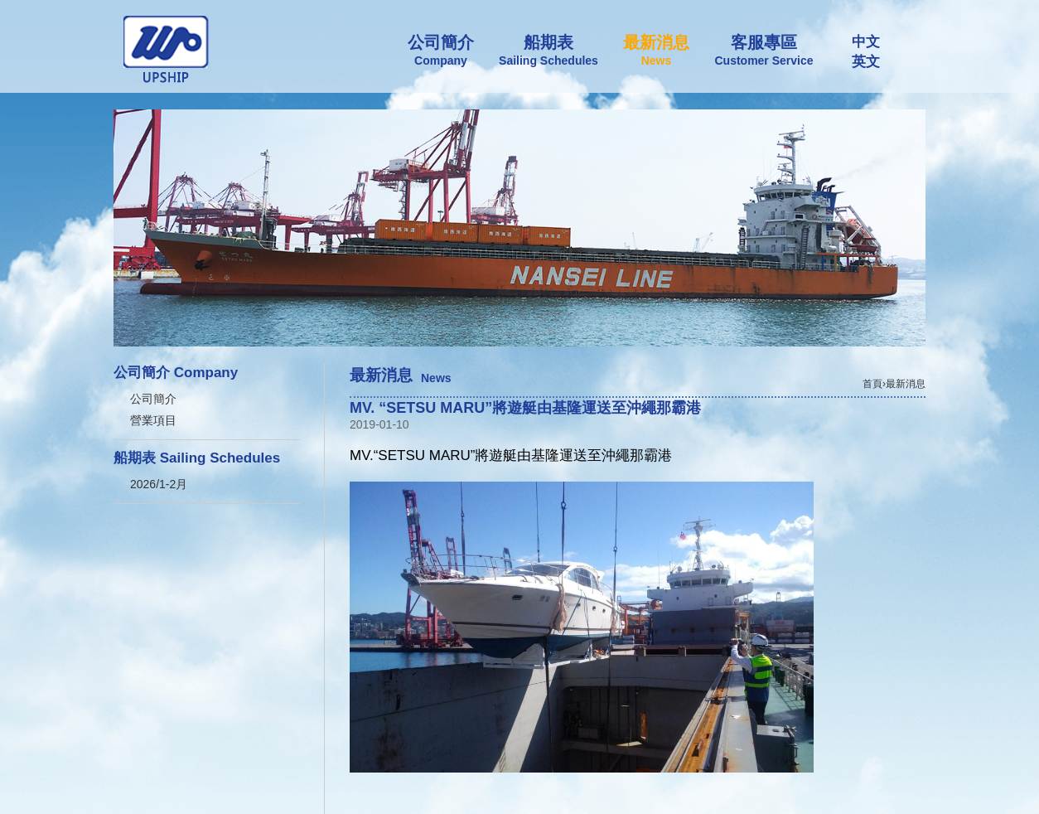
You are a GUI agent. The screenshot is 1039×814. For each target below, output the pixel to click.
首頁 (872, 384)
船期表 (548, 50)
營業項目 (153, 420)
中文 (866, 42)
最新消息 (656, 50)
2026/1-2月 (158, 484)
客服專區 (764, 50)
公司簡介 (441, 50)
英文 (866, 62)
